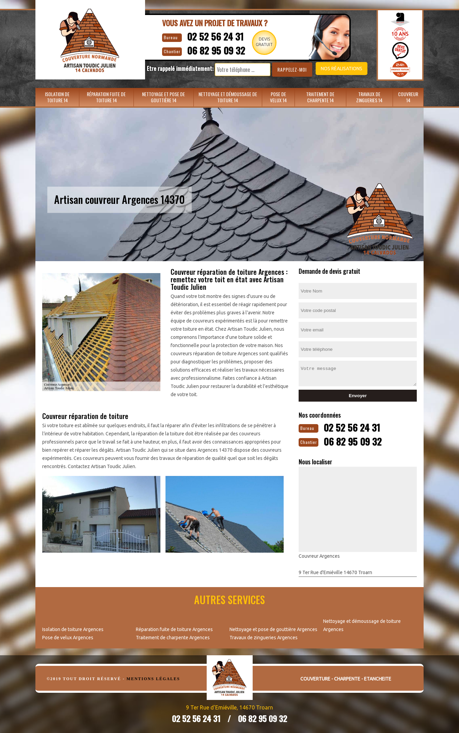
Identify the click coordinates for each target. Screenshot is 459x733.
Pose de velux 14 (278, 97)
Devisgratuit (263, 42)
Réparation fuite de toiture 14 (106, 97)
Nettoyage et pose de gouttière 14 (163, 97)
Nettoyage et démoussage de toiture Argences (362, 624)
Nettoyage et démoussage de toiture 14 (228, 97)
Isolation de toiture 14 (57, 97)
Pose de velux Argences (67, 637)
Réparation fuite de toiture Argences (174, 628)
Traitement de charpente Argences (173, 637)
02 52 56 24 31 (211, 36)
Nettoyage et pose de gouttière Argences (273, 628)
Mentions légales (153, 678)
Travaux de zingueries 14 (369, 97)
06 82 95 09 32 (213, 49)
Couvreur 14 (408, 97)
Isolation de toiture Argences (73, 628)
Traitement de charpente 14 (320, 97)
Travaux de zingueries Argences (264, 637)
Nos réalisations (336, 68)
